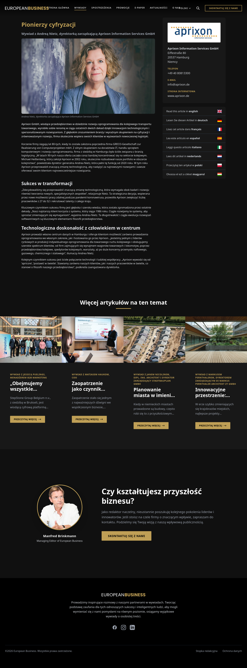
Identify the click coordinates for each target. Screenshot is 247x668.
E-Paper (140, 7)
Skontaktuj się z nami (223, 8)
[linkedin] (132, 627)
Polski (185, 8)
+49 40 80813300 (179, 73)
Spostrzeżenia (101, 7)
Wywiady (80, 7)
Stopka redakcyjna (206, 651)
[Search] (198, 8)
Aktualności (158, 7)
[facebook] (114, 627)
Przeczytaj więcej (27, 419)
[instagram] (123, 627)
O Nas (176, 7)
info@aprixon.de (179, 84)
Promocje (123, 7)
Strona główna (58, 7)
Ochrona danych (232, 651)
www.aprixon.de (178, 96)
